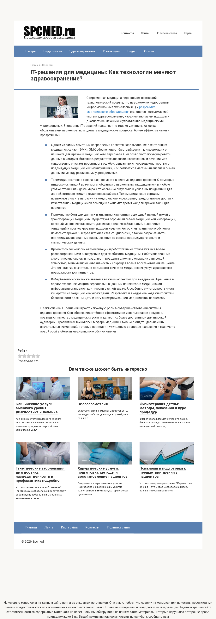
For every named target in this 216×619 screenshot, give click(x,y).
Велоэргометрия (93, 404)
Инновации (111, 51)
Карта (188, 33)
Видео (131, 51)
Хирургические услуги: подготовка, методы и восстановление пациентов (103, 472)
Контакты (127, 33)
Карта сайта (69, 527)
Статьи (149, 51)
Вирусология (52, 51)
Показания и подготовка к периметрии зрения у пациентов (163, 472)
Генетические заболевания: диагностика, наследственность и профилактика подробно (40, 474)
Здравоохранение (82, 51)
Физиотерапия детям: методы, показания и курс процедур (163, 408)
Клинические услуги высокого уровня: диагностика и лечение (37, 408)
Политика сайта (166, 33)
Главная (31, 527)
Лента (145, 33)
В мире (30, 51)
